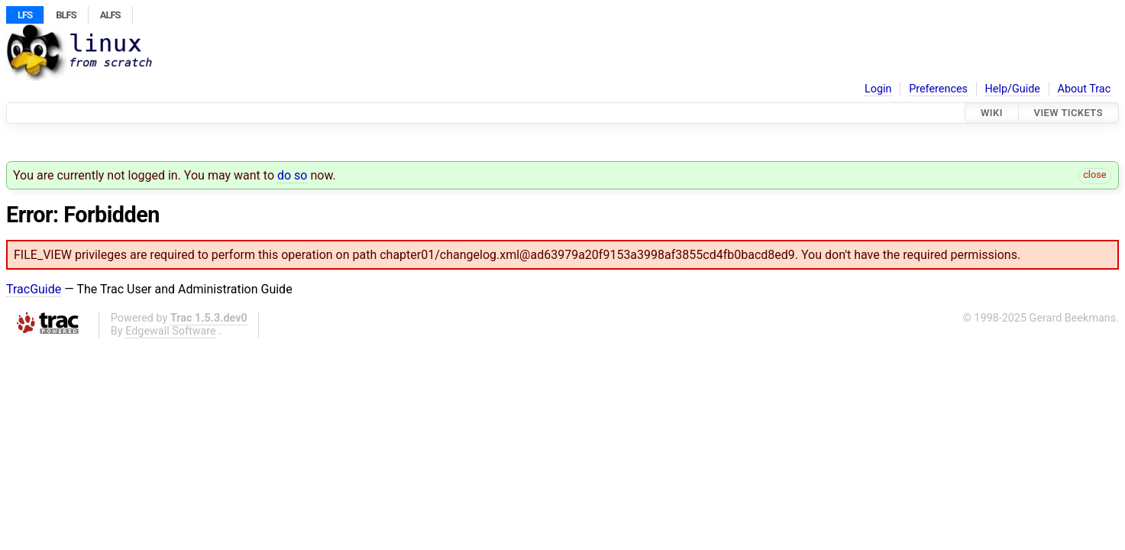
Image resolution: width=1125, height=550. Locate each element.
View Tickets (1068, 112)
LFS (25, 15)
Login (878, 88)
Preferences (938, 88)
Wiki (992, 112)
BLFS (66, 15)
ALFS (110, 15)
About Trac (1084, 88)
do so (292, 175)
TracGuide (33, 289)
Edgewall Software (170, 331)
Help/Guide (1012, 88)
